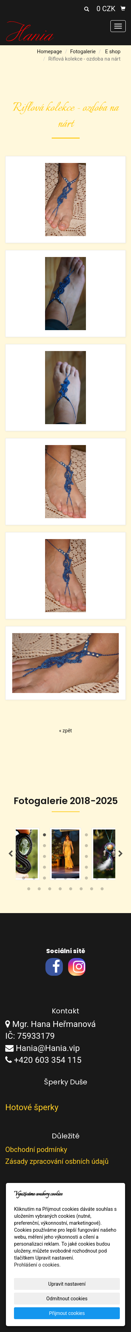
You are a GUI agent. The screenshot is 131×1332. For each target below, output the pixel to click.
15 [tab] (76, 847)
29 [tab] (34, 868)
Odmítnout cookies (67, 1298)
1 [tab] (23, 836)
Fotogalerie (83, 51)
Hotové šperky (31, 1107)
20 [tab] (34, 858)
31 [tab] (55, 868)
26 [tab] (97, 858)
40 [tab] (55, 879)
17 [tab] (97, 847)
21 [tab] (44, 858)
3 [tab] (44, 836)
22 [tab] (55, 858)
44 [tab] (97, 879)
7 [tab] (86, 836)
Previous (10, 853)
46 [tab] (29, 890)
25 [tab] (86, 858)
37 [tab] (23, 879)
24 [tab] (76, 858)
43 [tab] (86, 879)
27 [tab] (107, 858)
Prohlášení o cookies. (37, 1265)
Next (120, 853)
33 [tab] (76, 868)
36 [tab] (107, 868)
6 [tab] (76, 836)
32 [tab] (65, 868)
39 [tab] (44, 879)
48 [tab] (49, 890)
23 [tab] (65, 858)
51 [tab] (81, 890)
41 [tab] (65, 879)
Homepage (49, 51)
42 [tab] (76, 879)
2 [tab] (34, 836)
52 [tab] (91, 890)
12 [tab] (44, 847)
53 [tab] (102, 890)
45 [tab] (107, 879)
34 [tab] (86, 868)
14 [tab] (65, 847)
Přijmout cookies (67, 1313)
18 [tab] (107, 847)
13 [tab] (55, 847)
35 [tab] (97, 868)
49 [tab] (60, 890)
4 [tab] (55, 836)
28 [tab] (23, 868)
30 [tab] (44, 868)
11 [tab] (34, 847)
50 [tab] (70, 890)
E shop (113, 51)
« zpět (65, 730)
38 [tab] (34, 879)
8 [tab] (97, 836)
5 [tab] (65, 836)
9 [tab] (107, 836)
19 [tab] (23, 858)
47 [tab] (39, 890)
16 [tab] (86, 847)
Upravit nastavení (67, 1284)
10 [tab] (23, 847)
